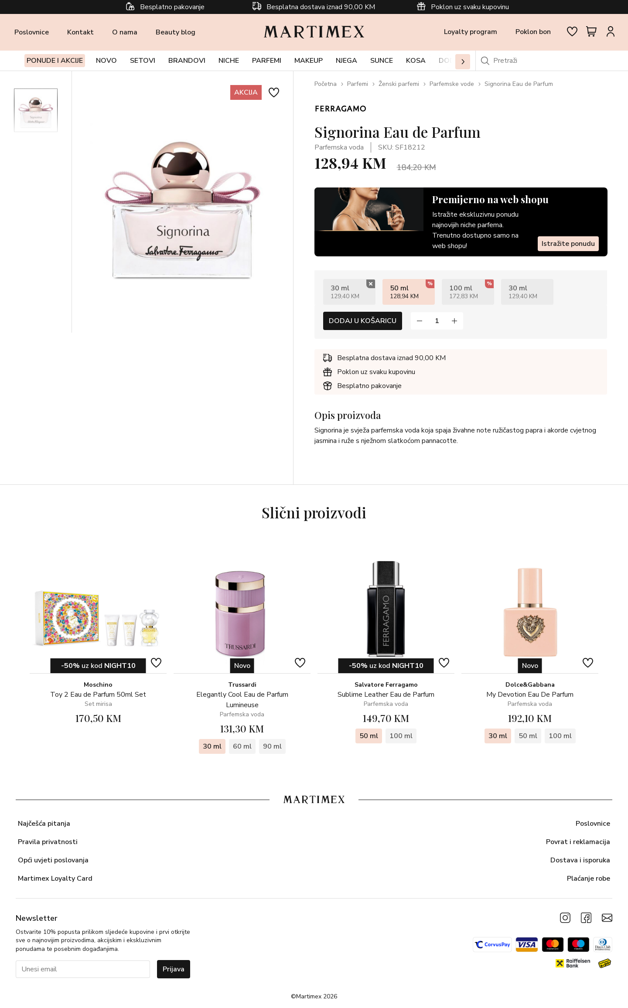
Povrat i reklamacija (578, 842)
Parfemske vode (452, 84)
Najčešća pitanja (44, 823)
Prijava (173, 969)
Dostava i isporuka (580, 860)
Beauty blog (175, 32)
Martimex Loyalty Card (55, 878)
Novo (106, 60)
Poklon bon (533, 32)
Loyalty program (470, 32)
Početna (325, 84)
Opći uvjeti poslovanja (53, 860)
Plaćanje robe (588, 878)
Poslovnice (31, 32)
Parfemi (357, 84)
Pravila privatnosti (48, 842)
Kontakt (80, 32)
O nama (124, 32)
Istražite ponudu (567, 244)
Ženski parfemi (399, 84)
